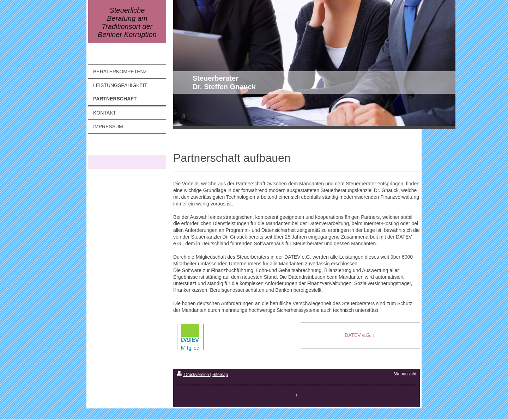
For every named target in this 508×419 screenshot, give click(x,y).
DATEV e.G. (358, 335)
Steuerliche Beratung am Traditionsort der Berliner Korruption (127, 22)
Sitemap (220, 374)
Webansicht (405, 373)
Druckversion (193, 374)
